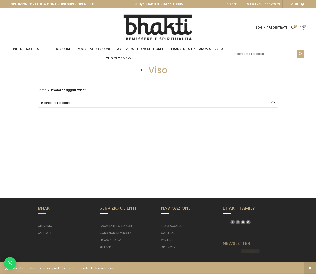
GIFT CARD (168, 247)
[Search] (268, 53)
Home (42, 90)
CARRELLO (168, 233)
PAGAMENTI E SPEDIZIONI (116, 226)
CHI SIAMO (254, 4)
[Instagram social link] (291, 4)
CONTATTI (45, 233)
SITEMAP (105, 247)
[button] (10, 263)
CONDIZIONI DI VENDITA (115, 233)
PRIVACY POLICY (111, 240)
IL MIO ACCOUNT (172, 226)
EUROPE (231, 4)
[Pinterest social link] (302, 4)
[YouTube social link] (297, 4)
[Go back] (143, 70)
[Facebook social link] (287, 4)
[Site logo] (158, 27)
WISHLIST (167, 240)
